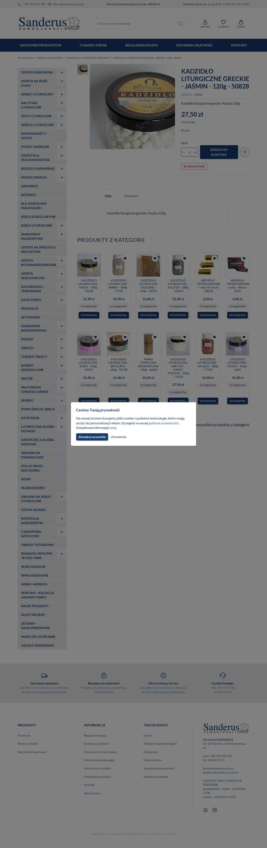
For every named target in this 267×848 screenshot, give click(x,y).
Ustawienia (118, 437)
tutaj (113, 428)
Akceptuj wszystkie (91, 437)
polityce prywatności (166, 423)
